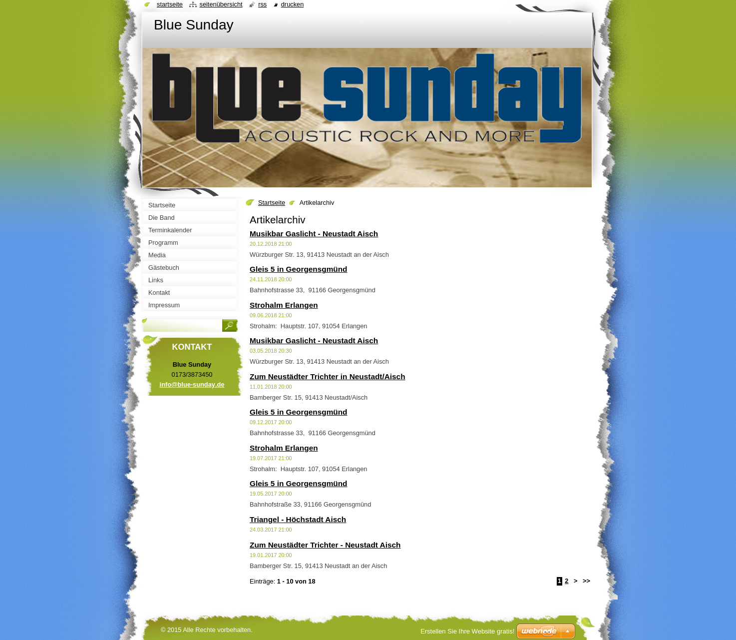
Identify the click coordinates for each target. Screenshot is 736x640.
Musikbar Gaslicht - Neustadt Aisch (314, 233)
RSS (262, 4)
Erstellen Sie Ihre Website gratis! (467, 631)
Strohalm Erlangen (284, 305)
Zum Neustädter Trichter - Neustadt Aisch (325, 545)
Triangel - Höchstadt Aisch (298, 519)
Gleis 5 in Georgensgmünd (298, 269)
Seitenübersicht (220, 4)
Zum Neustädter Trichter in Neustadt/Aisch (327, 376)
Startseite (271, 202)
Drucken (292, 4)
